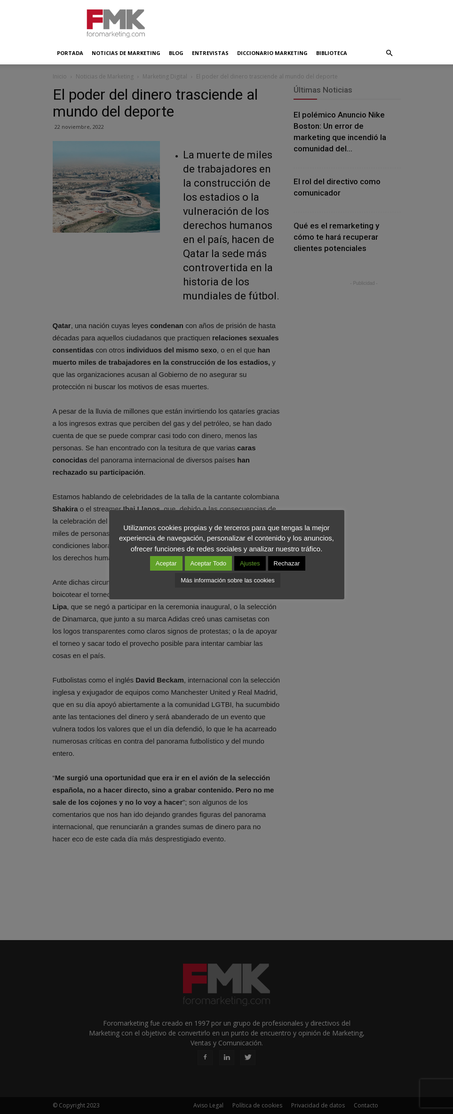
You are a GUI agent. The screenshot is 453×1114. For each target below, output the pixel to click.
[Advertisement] (290, 21)
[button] (389, 53)
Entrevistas (210, 52)
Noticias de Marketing (126, 52)
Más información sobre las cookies (227, 580)
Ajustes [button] (250, 563)
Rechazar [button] (287, 563)
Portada (70, 52)
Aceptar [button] (166, 563)
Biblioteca (331, 52)
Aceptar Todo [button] (208, 563)
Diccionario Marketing (272, 52)
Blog (176, 52)
